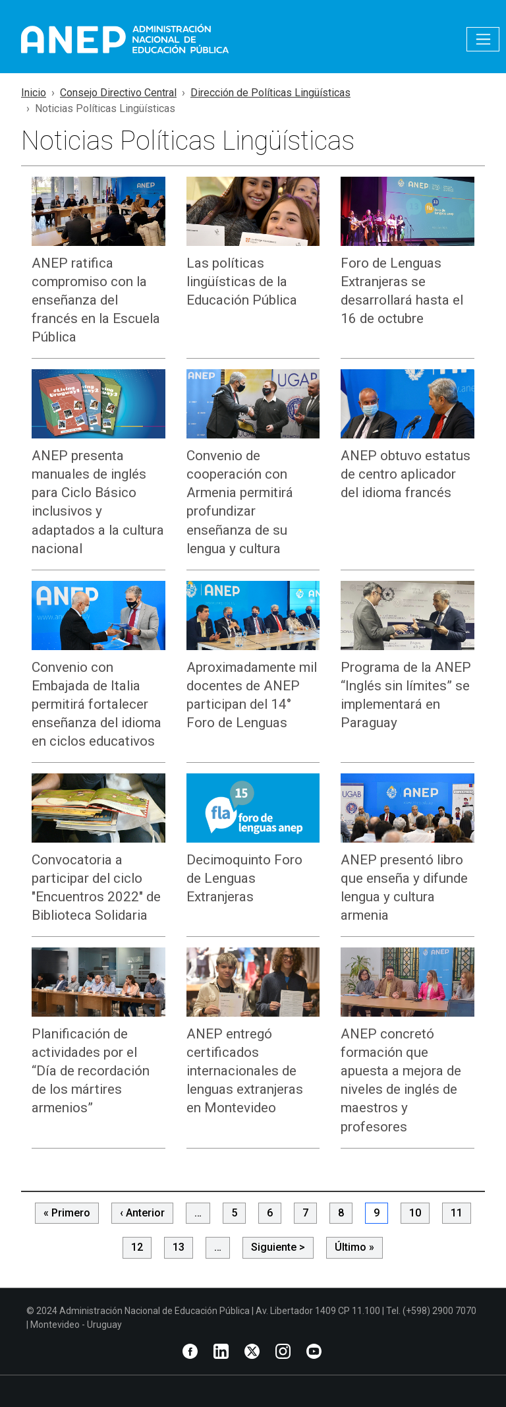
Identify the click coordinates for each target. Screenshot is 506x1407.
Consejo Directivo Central (118, 92)
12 (137, 1247)
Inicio (33, 92)
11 (457, 1213)
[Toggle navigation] (482, 39)
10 (415, 1213)
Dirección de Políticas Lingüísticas (270, 92)
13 (178, 1247)
